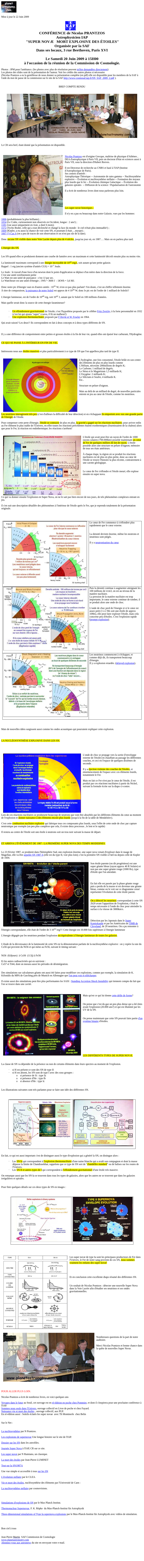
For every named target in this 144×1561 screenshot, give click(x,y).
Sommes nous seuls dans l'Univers (18, 1408)
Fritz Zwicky (103, 311)
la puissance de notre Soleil (39, 290)
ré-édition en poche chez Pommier (69, 1402)
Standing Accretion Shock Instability (89, 981)
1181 (3, 225)
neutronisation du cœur (107, 542)
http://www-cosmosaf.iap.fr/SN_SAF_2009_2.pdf (89, 78)
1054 (3, 222)
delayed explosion (125, 663)
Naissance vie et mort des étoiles (17, 1411)
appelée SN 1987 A (33, 855)
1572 (3, 227)
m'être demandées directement (92, 69)
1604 (3, 230)
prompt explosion (99, 619)
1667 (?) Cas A (8, 233)
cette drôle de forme (122, 995)
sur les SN (43, 1471)
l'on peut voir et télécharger (82, 975)
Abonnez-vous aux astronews (16, 1542)
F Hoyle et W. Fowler (69, 317)
